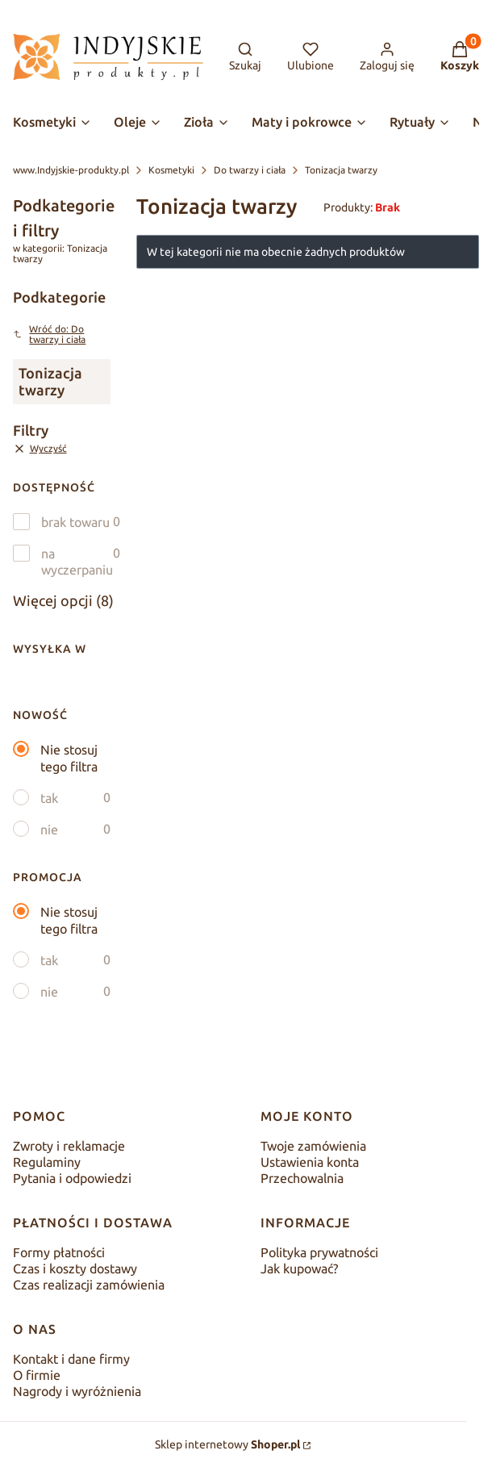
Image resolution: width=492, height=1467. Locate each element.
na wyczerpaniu (77, 561)
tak (49, 798)
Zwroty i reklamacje (69, 1146)
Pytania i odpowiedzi (72, 1178)
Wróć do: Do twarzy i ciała (49, 334)
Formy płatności (59, 1252)
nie (49, 829)
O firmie (36, 1375)
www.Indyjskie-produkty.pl (71, 170)
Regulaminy (47, 1162)
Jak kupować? (299, 1268)
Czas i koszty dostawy (75, 1268)
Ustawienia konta (310, 1162)
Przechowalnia (302, 1178)
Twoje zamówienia (313, 1146)
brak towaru (75, 522)
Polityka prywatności (319, 1252)
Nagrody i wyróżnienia (77, 1391)
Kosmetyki (171, 170)
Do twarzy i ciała (250, 170)
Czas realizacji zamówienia (89, 1284)
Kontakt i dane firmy (71, 1359)
